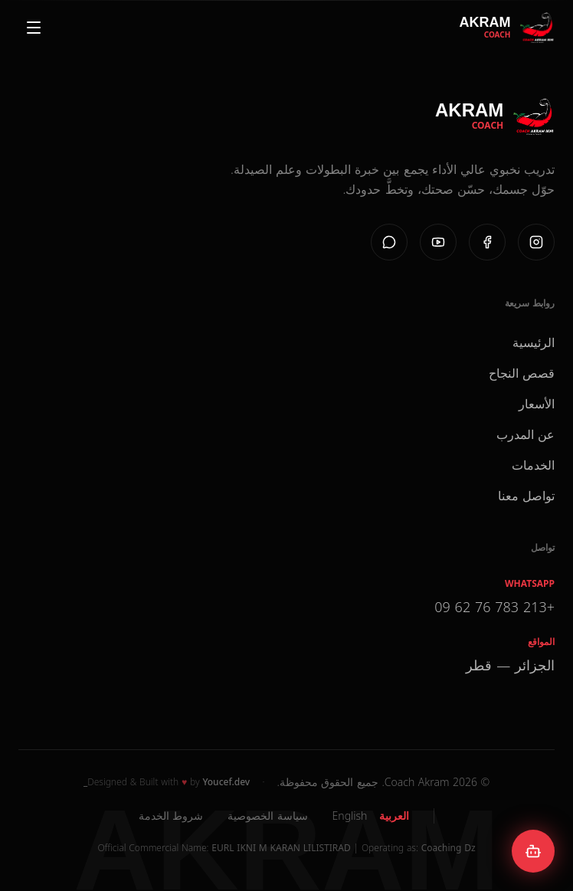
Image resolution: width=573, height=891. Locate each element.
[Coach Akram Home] (507, 27)
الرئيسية (533, 342)
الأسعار (537, 403)
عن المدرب (525, 434)
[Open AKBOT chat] (533, 851)
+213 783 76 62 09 (494, 607)
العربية (394, 815)
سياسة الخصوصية (267, 815)
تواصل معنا (526, 495)
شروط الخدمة (171, 815)
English (350, 815)
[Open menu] (33, 27)
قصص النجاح (522, 373)
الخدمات (533, 465)
